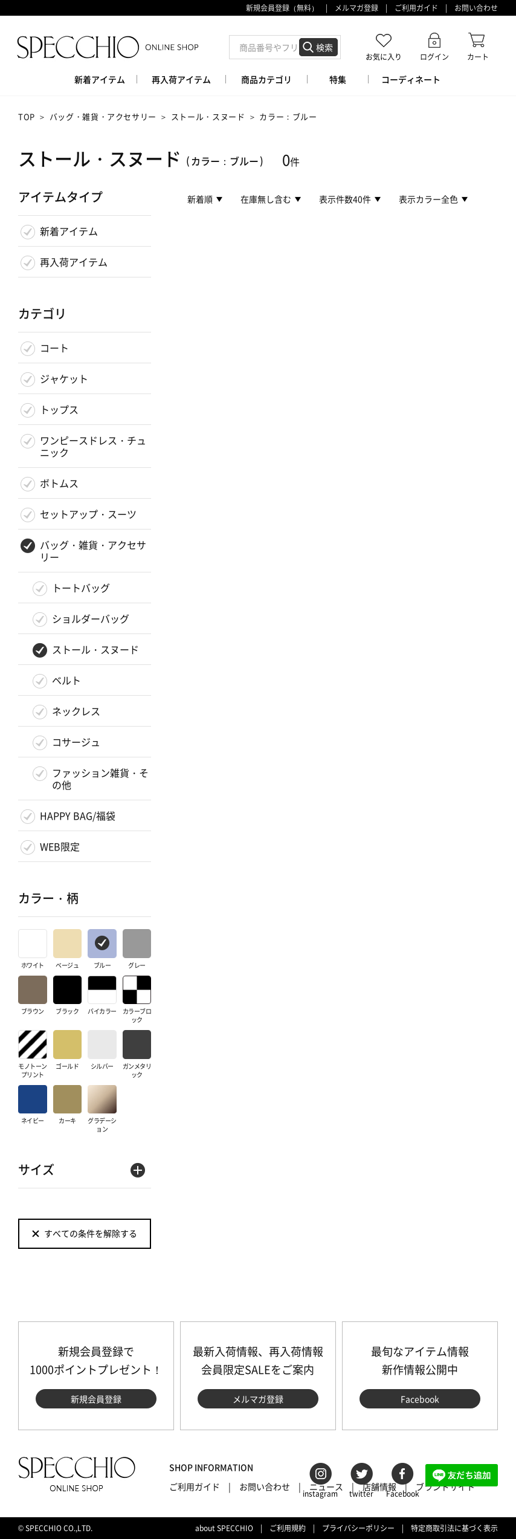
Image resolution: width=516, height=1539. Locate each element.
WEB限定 (60, 846)
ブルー (102, 949)
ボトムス (59, 483)
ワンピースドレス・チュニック (93, 446)
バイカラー (102, 996)
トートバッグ (81, 587)
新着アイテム (69, 231)
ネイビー (32, 1105)
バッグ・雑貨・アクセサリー (103, 116)
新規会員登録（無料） (282, 7)
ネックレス (76, 711)
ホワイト (32, 949)
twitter (361, 1493)
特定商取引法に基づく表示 (454, 1528)
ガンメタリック (137, 1054)
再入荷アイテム (74, 261)
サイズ (36, 1169)
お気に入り (384, 56)
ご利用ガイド (416, 7)
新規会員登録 (96, 1399)
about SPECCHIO (224, 1528)
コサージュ (76, 741)
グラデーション (102, 1109)
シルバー (102, 1050)
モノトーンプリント (32, 1054)
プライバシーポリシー (358, 1528)
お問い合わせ (476, 7)
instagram (320, 1493)
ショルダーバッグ (90, 618)
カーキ (67, 1105)
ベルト (66, 680)
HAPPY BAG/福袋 (77, 815)
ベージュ (67, 949)
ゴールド (67, 1050)
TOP (26, 116)
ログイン (434, 56)
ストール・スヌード (208, 116)
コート (54, 347)
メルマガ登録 (356, 7)
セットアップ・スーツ (88, 514)
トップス (59, 409)
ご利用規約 (287, 1528)
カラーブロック (137, 1000)
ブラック (67, 996)
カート (478, 56)
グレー (137, 949)
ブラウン (32, 996)
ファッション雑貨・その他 (100, 778)
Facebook (420, 1399)
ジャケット (64, 378)
